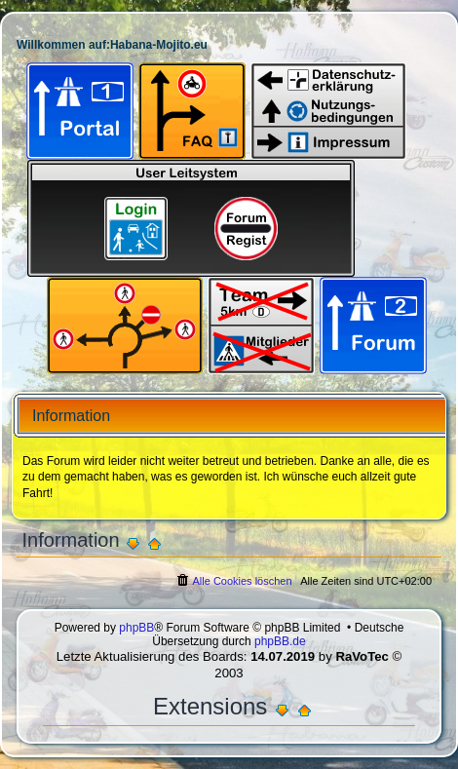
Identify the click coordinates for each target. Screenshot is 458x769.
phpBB (136, 627)
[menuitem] (232, 581)
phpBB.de (280, 641)
